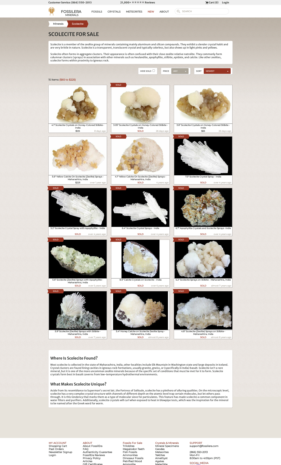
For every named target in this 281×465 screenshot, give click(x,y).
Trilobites (128, 446)
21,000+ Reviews (137, 2)
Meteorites (162, 452)
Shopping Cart (58, 446)
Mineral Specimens (167, 446)
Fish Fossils (130, 452)
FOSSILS (96, 11)
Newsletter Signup (60, 452)
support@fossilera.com (204, 446)
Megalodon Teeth (133, 449)
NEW (151, 11)
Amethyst (161, 458)
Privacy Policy (92, 458)
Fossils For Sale (132, 443)
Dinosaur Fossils (133, 458)
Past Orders (56, 449)
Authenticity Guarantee (97, 452)
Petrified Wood (132, 461)
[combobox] (216, 71)
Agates (159, 461)
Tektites (160, 455)
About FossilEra (92, 446)
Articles (87, 461)
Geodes (160, 449)
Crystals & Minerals (167, 443)
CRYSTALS (114, 11)
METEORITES (134, 11)
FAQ (85, 449)
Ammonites (130, 455)
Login (225, 2)
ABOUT (164, 11)
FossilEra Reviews (94, 455)
